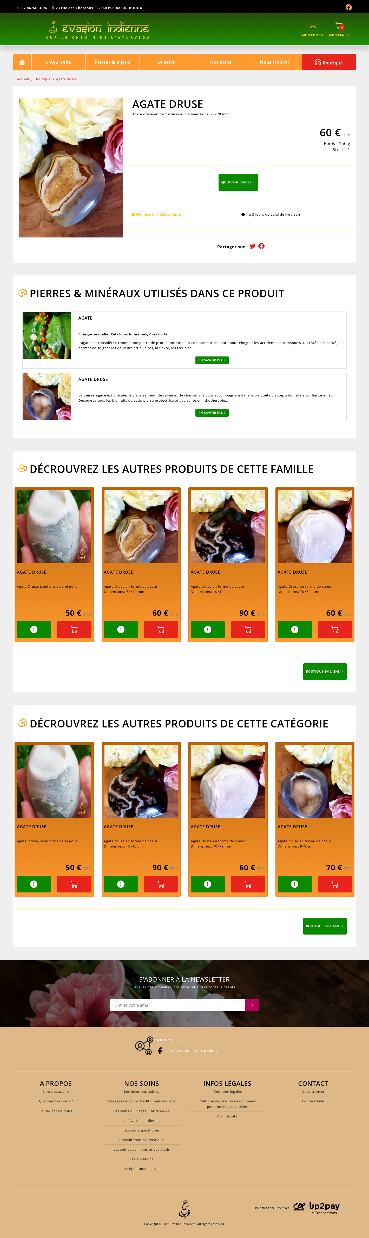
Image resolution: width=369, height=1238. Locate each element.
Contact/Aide (313, 1101)
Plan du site (227, 1116)
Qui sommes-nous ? (56, 1101)
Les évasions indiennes (141, 1120)
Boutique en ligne (325, 671)
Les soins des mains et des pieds (141, 1149)
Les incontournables (141, 1091)
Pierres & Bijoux (112, 62)
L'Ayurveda (58, 62)
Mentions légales (227, 1091)
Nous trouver (275, 62)
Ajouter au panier (238, 182)
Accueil (23, 79)
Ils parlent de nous (56, 1111)
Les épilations (142, 1159)
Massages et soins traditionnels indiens (142, 1101)
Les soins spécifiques (141, 1130)
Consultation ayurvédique (141, 1139)
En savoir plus (212, 360)
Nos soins (220, 62)
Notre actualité (56, 1091)
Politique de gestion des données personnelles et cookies (227, 1104)
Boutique (329, 62)
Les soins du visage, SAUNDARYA (141, 1111)
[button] (34, 629)
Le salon (166, 62)
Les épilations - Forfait (141, 1168)
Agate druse (66, 79)
